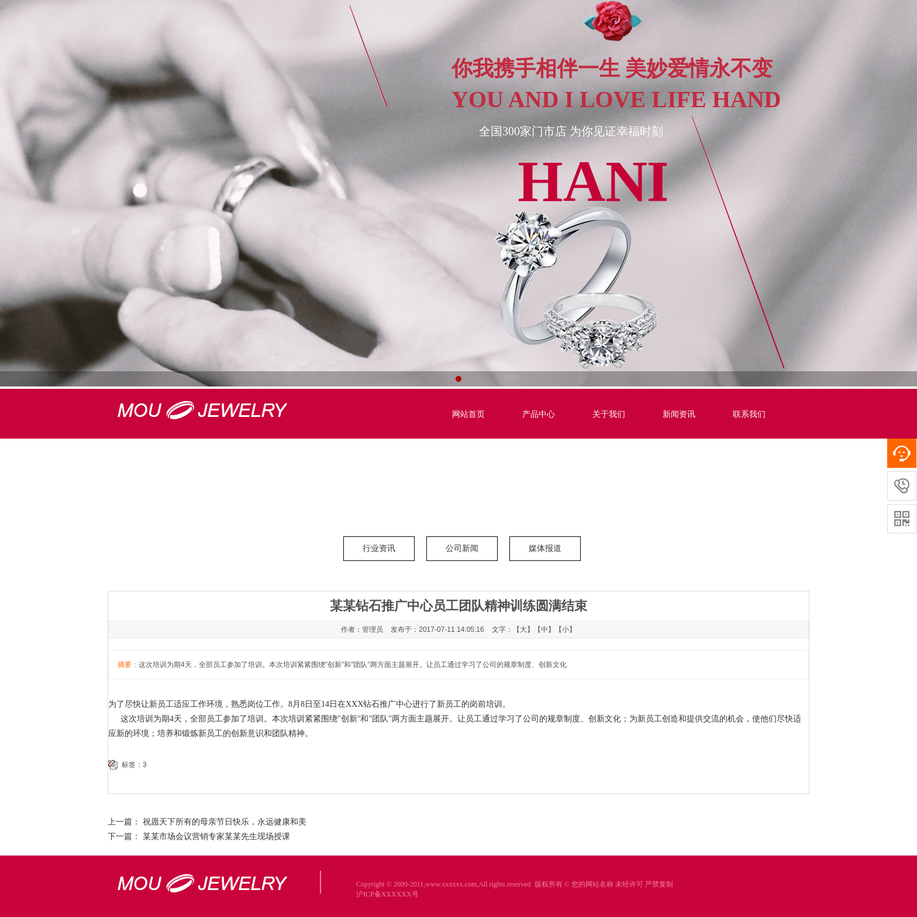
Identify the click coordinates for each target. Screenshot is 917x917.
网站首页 (468, 414)
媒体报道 (545, 548)
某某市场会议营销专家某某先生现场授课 (216, 836)
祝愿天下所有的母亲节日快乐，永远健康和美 (224, 821)
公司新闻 (462, 548)
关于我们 (608, 414)
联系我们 (749, 414)
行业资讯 (379, 548)
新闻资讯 (679, 414)
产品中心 (538, 414)
